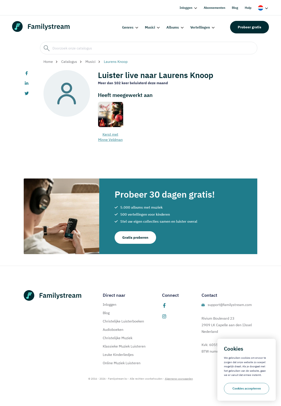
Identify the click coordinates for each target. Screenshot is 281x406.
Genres (127, 27)
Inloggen (186, 8)
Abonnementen (214, 8)
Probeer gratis (249, 27)
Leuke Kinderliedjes (118, 354)
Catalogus (69, 61)
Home (48, 61)
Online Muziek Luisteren (121, 363)
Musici (150, 27)
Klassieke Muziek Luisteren (124, 346)
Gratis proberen (135, 237)
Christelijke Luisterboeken (123, 321)
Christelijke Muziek (117, 338)
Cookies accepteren (246, 388)
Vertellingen (200, 27)
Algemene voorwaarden (179, 378)
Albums (172, 27)
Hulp (248, 8)
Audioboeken (113, 329)
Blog (235, 8)
